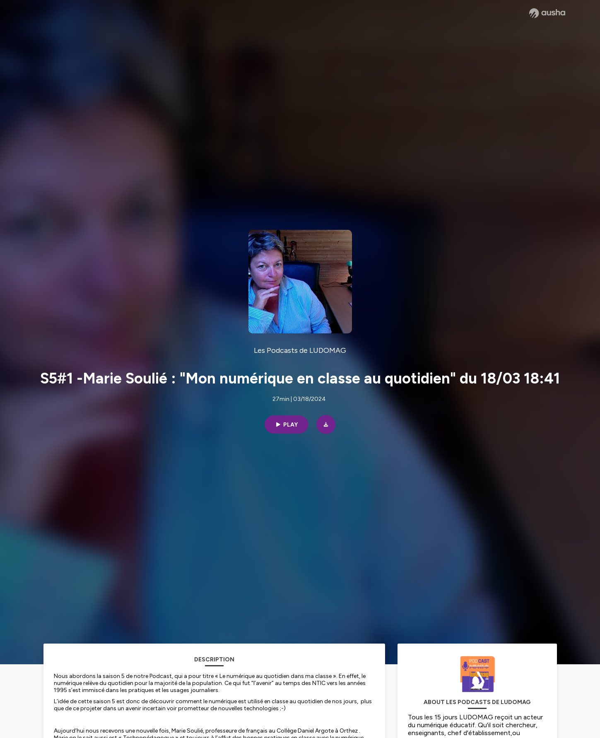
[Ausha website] (547, 13)
